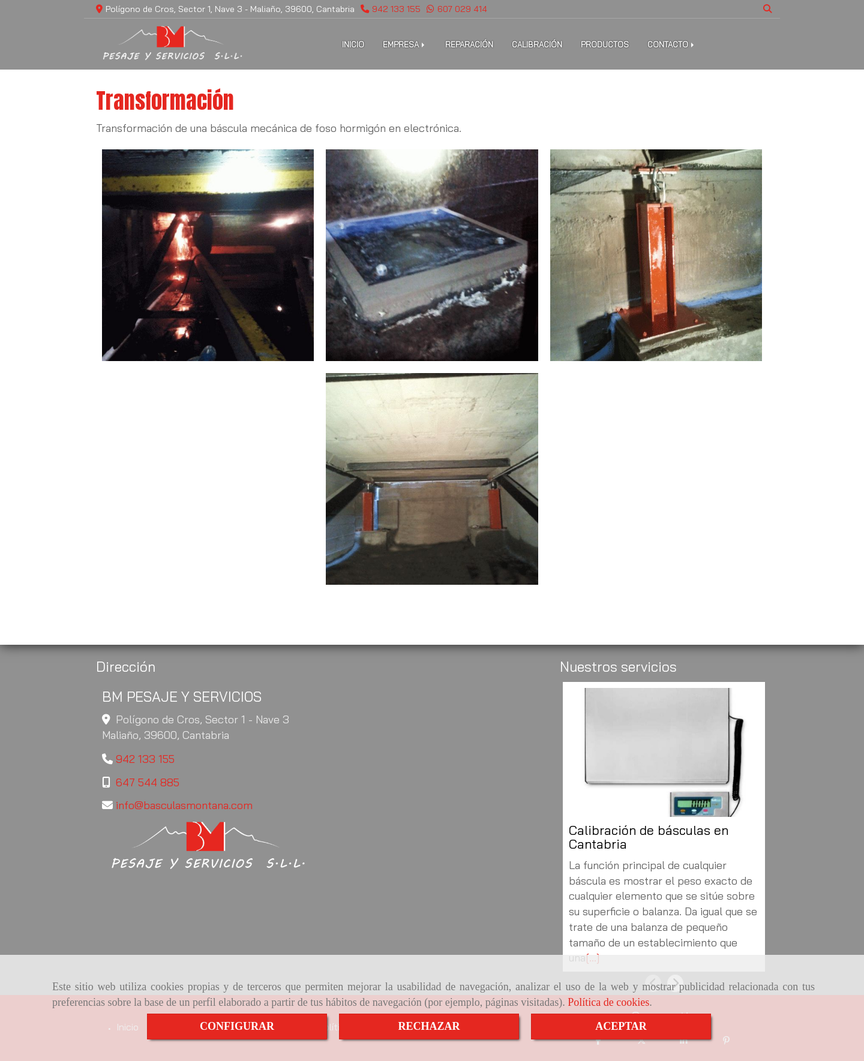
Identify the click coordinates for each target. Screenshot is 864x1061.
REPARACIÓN (469, 44)
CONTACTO (671, 44)
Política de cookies (608, 1002)
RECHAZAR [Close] (429, 1026)
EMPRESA (405, 44)
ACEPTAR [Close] (621, 1026)
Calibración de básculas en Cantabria (648, 837)
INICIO (353, 44)
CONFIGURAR (237, 1026)
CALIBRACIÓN (537, 44)
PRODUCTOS (605, 44)
